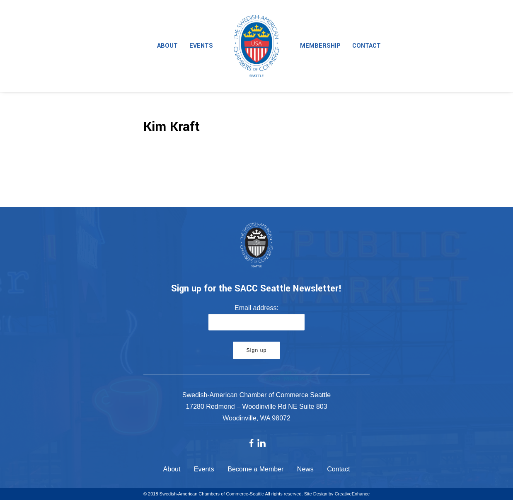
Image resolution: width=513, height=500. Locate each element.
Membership (320, 45)
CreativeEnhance (352, 493)
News (305, 469)
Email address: (256, 307)
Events (201, 45)
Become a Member (255, 469)
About (167, 45)
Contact (366, 45)
